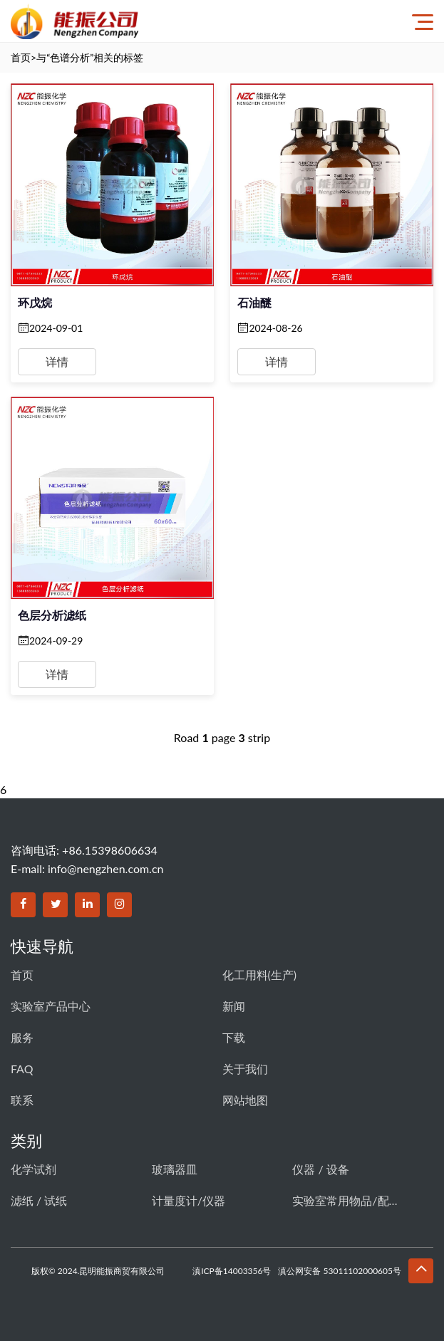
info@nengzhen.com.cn (105, 868)
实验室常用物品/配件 (345, 1200)
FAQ (22, 1068)
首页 (21, 57)
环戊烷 (35, 302)
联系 (22, 1100)
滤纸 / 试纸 (39, 1200)
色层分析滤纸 (52, 615)
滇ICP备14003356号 (231, 1271)
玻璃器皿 (174, 1169)
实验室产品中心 (51, 1006)
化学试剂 (33, 1169)
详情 (57, 361)
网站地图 (245, 1100)
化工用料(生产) (259, 974)
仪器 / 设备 (320, 1169)
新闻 (233, 1006)
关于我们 (245, 1068)
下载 (233, 1037)
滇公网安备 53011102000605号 (339, 1271)
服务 (22, 1037)
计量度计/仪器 (188, 1200)
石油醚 (254, 302)
